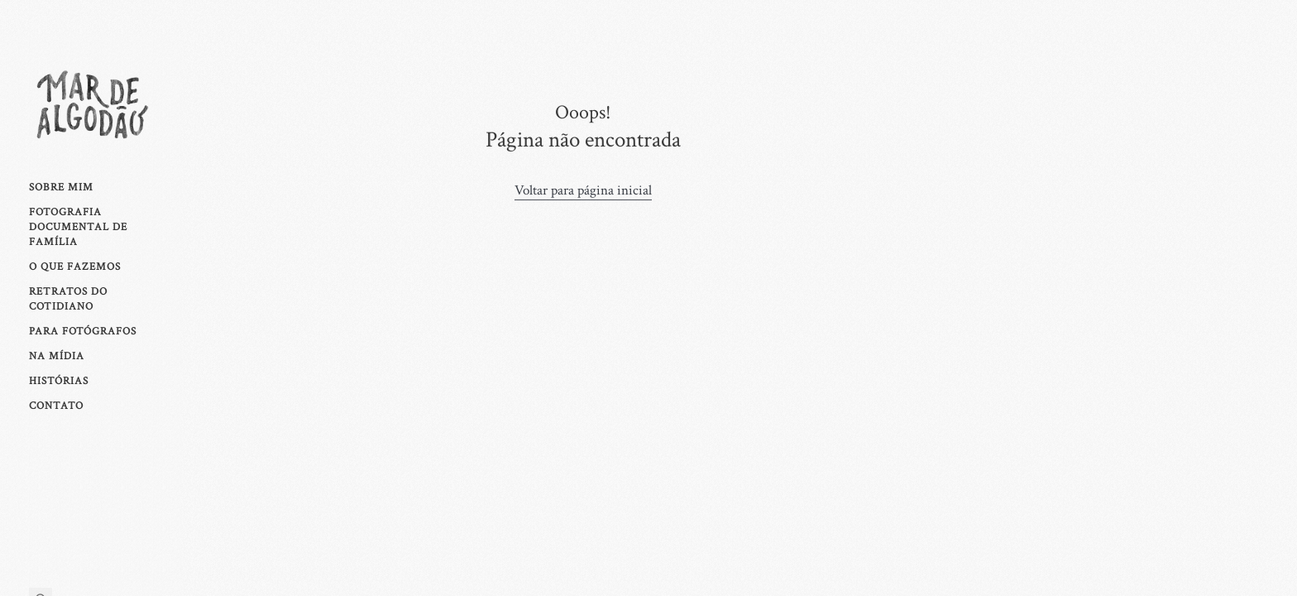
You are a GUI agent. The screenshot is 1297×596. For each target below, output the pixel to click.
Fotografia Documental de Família (78, 226)
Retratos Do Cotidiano (68, 299)
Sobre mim (61, 187)
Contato (56, 405)
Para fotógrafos (82, 331)
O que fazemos (75, 266)
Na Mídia (56, 355)
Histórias (59, 380)
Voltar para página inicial (583, 190)
